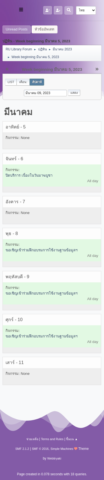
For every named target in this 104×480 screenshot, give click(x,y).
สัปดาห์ (37, 82)
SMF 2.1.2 (22, 448)
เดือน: (23, 82)
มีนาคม (18, 112)
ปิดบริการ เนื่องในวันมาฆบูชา (29, 175)
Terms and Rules (52, 439)
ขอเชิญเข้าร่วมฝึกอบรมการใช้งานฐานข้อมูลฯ (41, 250)
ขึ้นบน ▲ (72, 439)
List (10, 82)
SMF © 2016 (40, 448)
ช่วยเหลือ (32, 439)
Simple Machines (61, 448)
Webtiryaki (54, 458)
